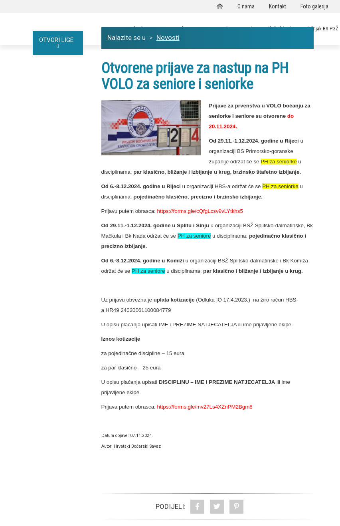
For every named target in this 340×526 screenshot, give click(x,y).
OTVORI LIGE (58, 42)
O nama (246, 6)
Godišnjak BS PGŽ (319, 29)
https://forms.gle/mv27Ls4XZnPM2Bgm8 (205, 407)
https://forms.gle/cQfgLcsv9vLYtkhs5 (200, 211)
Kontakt (277, 6)
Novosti (168, 38)
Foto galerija (314, 6)
